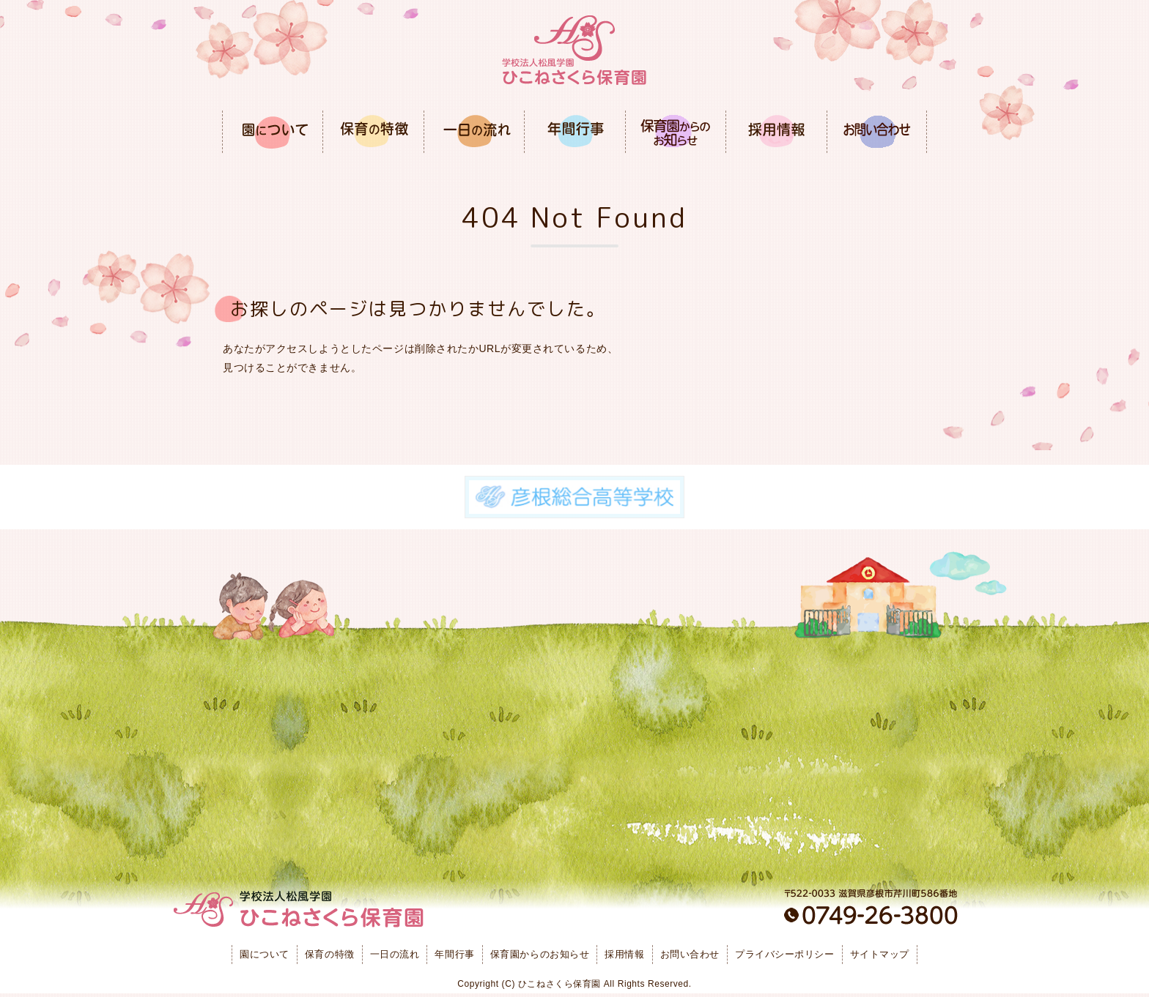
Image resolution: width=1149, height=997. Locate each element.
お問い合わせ (690, 954)
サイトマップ (879, 954)
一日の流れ (395, 954)
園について (264, 954)
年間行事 (454, 954)
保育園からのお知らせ (540, 954)
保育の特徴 (330, 954)
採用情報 (624, 954)
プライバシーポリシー (785, 954)
